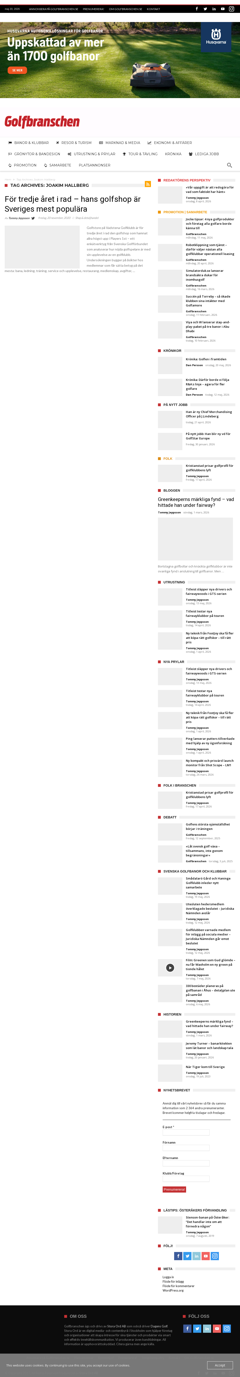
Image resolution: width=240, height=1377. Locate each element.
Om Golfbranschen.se (125, 9)
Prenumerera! (93, 9)
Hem (8, 179)
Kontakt (153, 9)
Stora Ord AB (116, 1326)
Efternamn (170, 1158)
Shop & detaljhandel (86, 218)
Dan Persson (194, 365)
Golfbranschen (196, 234)
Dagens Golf (159, 1326)
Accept (220, 1365)
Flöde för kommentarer (179, 1286)
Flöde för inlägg (173, 1281)
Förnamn (169, 1142)
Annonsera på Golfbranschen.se (53, 9)
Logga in (168, 1277)
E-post (168, 1127)
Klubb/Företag (173, 1173)
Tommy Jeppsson (19, 218)
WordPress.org (173, 1290)
